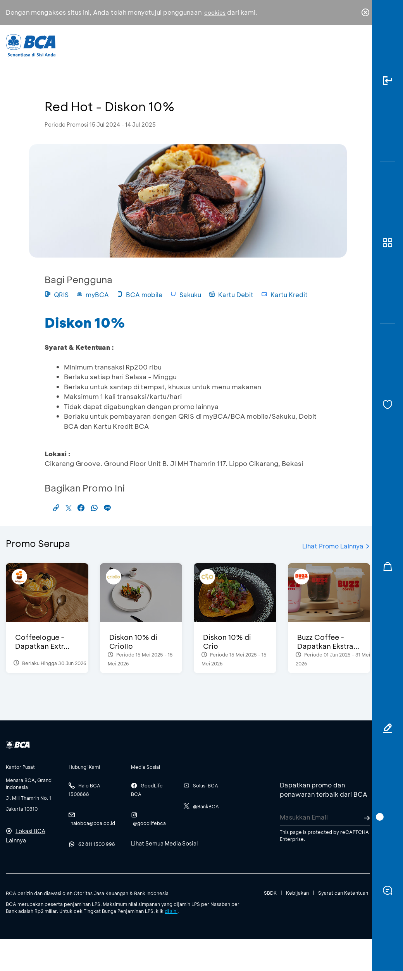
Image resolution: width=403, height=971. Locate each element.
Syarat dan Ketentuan (343, 893)
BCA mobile (139, 294)
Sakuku (185, 294)
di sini (171, 911)
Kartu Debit (231, 294)
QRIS (57, 294)
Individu (146, 49)
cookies (215, 12)
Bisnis (184, 50)
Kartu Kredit (284, 294)
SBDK (270, 893)
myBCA (92, 294)
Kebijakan (297, 893)
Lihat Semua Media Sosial (164, 843)
